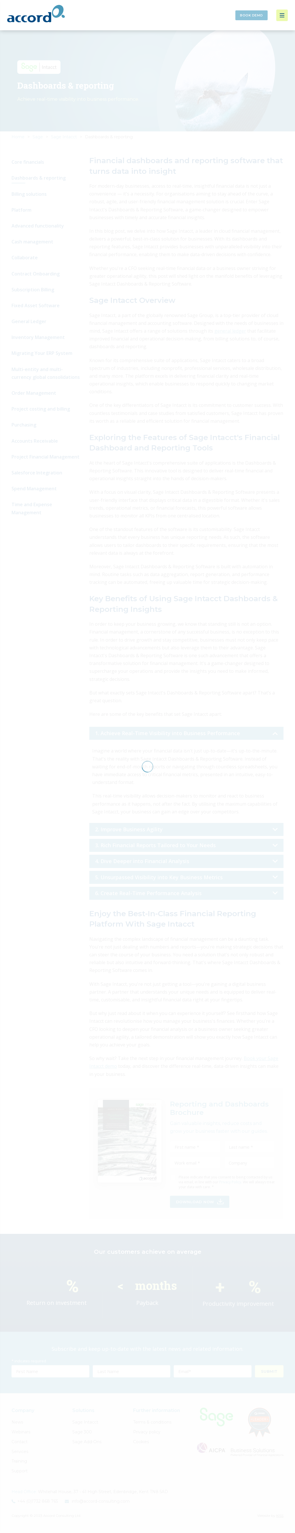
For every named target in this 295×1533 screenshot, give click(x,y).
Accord (36, 14)
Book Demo (251, 15)
